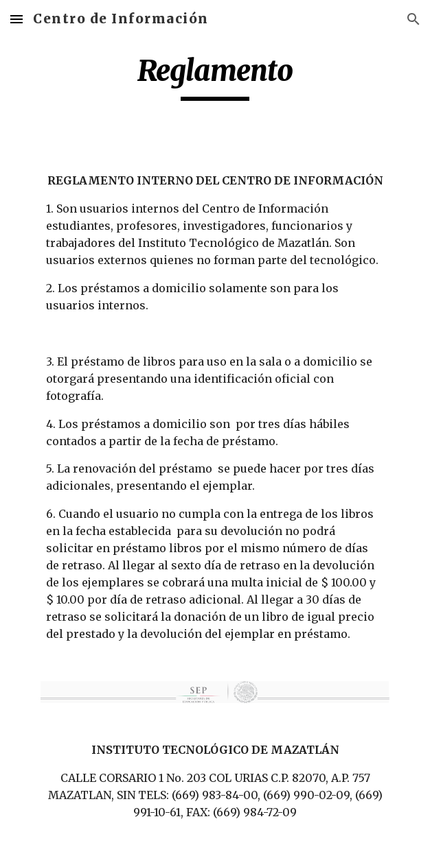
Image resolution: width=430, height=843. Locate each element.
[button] (16, 19)
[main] (215, 76)
